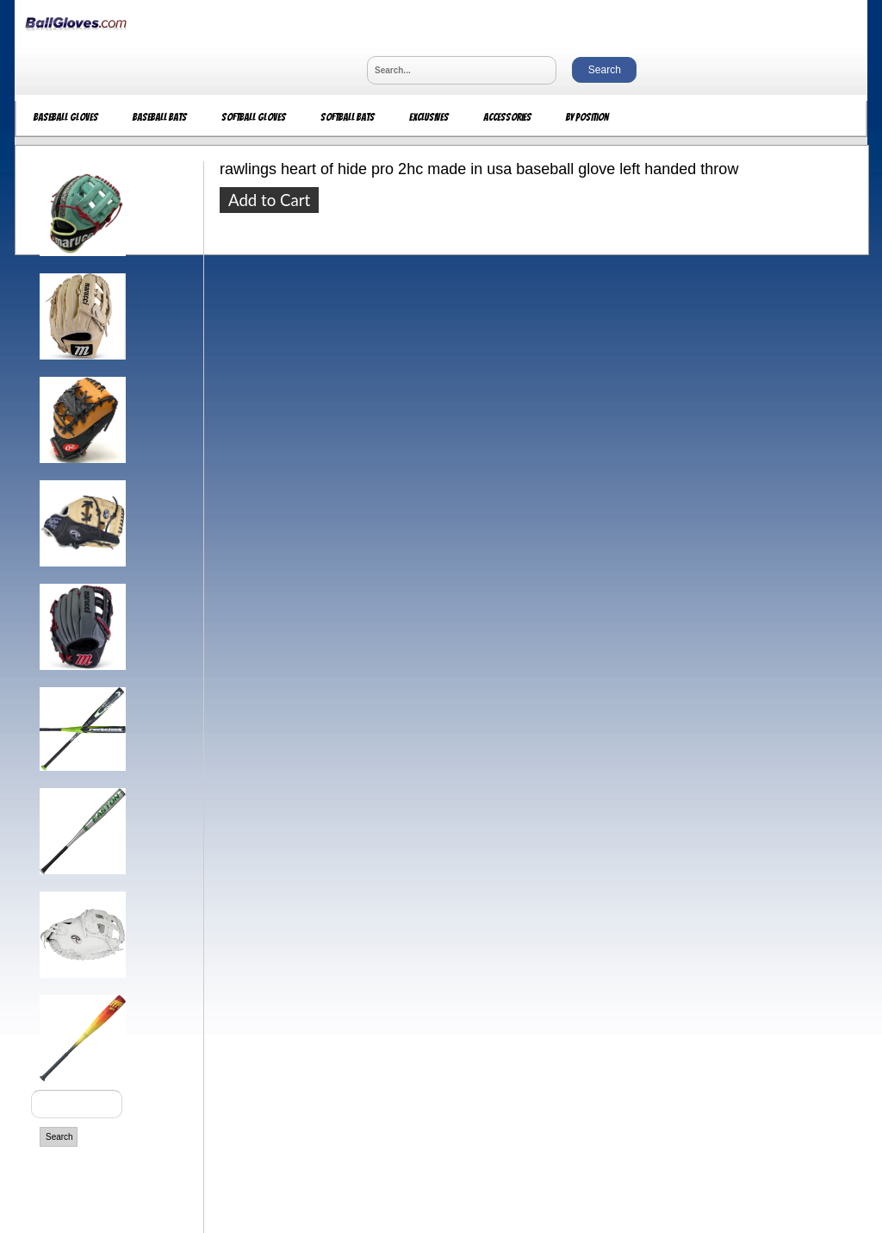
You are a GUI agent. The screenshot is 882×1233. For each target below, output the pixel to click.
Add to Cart (269, 200)
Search (59, 1137)
